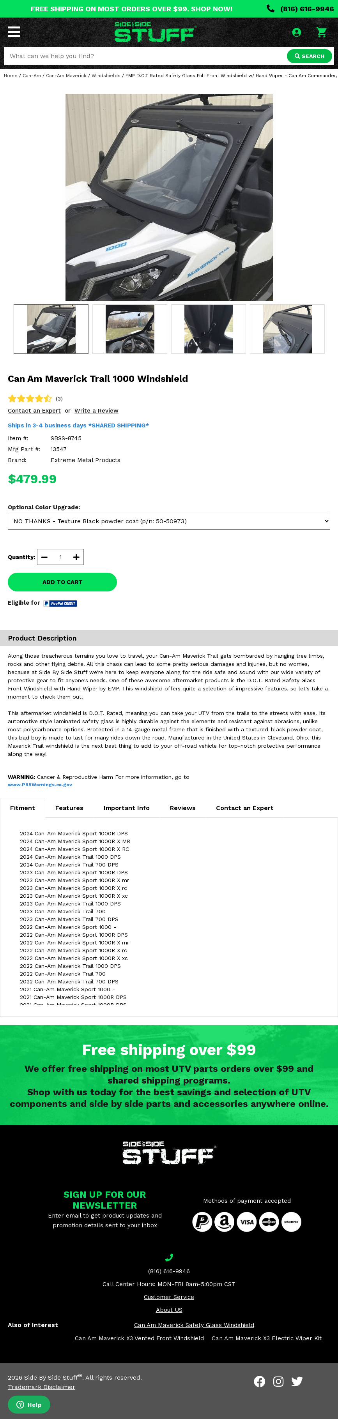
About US (169, 1309)
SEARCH (309, 56)
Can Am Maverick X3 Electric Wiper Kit (267, 1338)
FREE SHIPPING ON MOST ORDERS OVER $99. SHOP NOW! (131, 9)
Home (11, 75)
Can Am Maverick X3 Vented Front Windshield (139, 1338)
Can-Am (32, 75)
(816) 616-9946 (300, 9)
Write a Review (96, 410)
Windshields (106, 75)
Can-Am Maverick (66, 75)
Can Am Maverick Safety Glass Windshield (194, 1325)
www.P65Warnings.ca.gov (40, 784)
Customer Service (169, 1297)
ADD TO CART (62, 582)
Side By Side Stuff (53, 1377)
